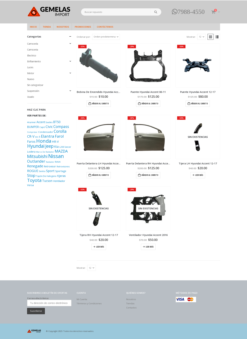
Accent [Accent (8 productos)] (41, 122)
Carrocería (32, 43)
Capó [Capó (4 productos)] (42, 127)
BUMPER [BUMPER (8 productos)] (33, 127)
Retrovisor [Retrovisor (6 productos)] (50, 166)
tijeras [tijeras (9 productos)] (61, 176)
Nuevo (30, 79)
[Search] (155, 12)
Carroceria (32, 49)
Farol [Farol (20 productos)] (59, 136)
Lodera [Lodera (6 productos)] (31, 151)
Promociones (83, 26)
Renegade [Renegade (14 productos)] (35, 166)
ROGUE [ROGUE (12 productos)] (32, 171)
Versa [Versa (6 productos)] (30, 185)
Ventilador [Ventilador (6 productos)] (59, 181)
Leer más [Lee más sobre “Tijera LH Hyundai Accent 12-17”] (199, 175)
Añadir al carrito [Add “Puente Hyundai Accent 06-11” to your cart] (149, 103)
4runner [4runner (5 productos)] (31, 122)
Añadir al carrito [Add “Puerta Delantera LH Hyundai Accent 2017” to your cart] (100, 175)
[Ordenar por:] (106, 37)
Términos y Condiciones (89, 303)
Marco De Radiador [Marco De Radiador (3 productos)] (45, 152)
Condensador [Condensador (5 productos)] (45, 131)
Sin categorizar (35, 85)
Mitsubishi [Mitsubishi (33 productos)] (37, 156)
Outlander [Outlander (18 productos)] (36, 161)
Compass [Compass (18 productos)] (61, 126)
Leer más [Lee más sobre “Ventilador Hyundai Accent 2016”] (150, 246)
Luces (30, 67)
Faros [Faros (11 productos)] (31, 141)
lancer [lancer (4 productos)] (68, 146)
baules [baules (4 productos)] (49, 122)
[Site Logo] (49, 12)
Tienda (47, 26)
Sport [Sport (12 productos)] (50, 171)
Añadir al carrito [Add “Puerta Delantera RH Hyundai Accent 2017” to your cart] (149, 175)
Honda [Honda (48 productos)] (43, 141)
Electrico (31, 55)
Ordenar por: (83, 36)
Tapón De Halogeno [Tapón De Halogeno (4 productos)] (46, 176)
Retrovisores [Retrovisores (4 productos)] (63, 166)
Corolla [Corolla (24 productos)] (60, 131)
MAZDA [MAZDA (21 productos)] (61, 151)
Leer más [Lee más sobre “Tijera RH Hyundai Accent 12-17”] (100, 246)
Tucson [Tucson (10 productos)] (47, 181)
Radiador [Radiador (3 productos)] (50, 162)
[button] (210, 37)
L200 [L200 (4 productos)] (61, 146)
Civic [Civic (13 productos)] (49, 126)
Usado (30, 96)
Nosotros (63, 26)
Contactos (131, 307)
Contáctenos (105, 26)
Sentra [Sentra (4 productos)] (42, 171)
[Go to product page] (99, 65)
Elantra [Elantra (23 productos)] (47, 136)
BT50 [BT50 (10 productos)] (56, 122)
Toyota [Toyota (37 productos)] (34, 180)
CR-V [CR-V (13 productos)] (30, 136)
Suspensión (33, 91)
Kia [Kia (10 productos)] (56, 146)
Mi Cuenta (82, 299)
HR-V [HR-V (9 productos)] (55, 142)
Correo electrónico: (49, 301)
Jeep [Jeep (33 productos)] (49, 146)
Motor (30, 73)
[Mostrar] (201, 37)
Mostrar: (191, 36)
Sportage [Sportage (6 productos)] (60, 171)
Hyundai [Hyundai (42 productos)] (35, 146)
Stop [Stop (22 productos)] (31, 175)
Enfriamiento (34, 61)
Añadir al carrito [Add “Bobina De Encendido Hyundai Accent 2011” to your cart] (100, 103)
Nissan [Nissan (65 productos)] (56, 156)
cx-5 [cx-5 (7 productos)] (37, 136)
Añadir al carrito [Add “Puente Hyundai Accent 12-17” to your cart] (199, 103)
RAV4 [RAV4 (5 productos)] (57, 161)
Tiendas (130, 303)
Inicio (33, 26)
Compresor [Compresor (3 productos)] (32, 132)
